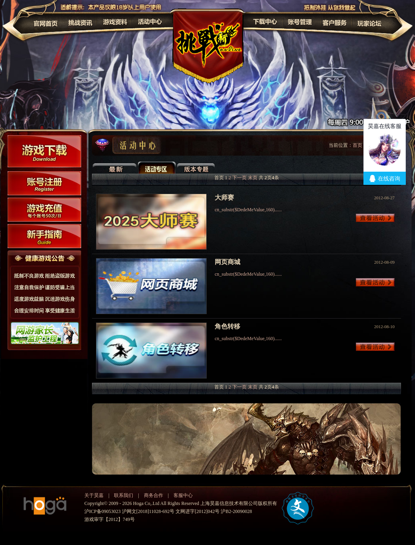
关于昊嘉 (94, 495)
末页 (252, 177)
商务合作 (153, 495)
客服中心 (183, 495)
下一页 (239, 177)
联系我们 (123, 495)
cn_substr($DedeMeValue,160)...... (248, 209)
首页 (357, 145)
